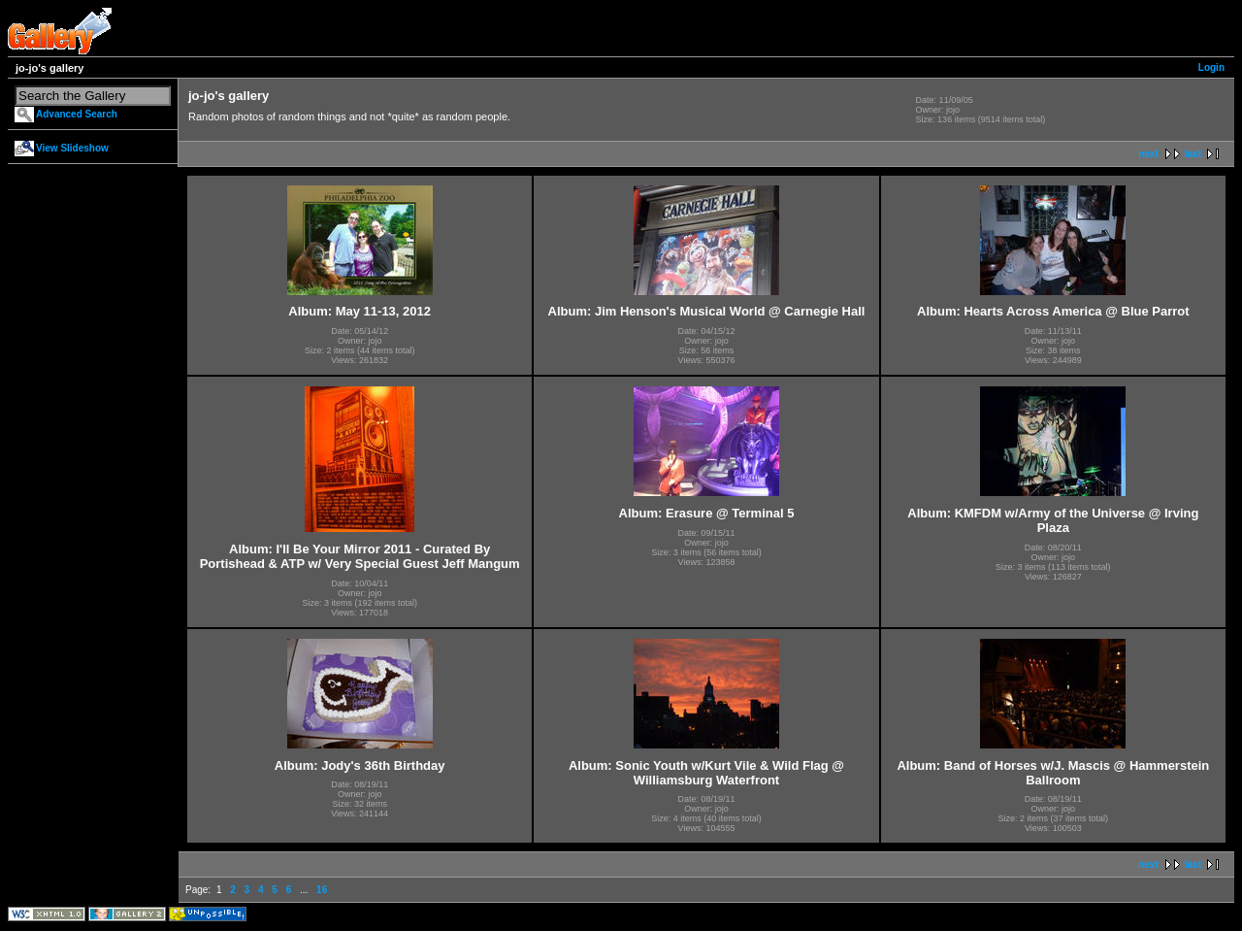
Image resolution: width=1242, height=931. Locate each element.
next (1148, 154)
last (1193, 154)
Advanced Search (76, 114)
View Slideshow (72, 148)
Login (1211, 67)
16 (321, 889)
